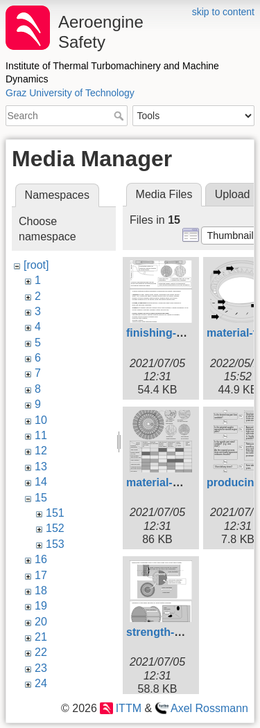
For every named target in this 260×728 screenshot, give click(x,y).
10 (41, 420)
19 (41, 606)
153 (55, 544)
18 (41, 590)
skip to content (223, 11)
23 (41, 668)
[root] (36, 265)
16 (41, 559)
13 (41, 466)
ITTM (128, 708)
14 (41, 482)
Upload (232, 194)
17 (41, 575)
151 (55, 513)
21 (41, 637)
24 (41, 683)
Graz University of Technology (70, 92)
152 (55, 528)
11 (41, 435)
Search (120, 116)
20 (41, 622)
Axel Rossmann (209, 708)
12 (41, 450)
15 (41, 498)
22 (41, 652)
